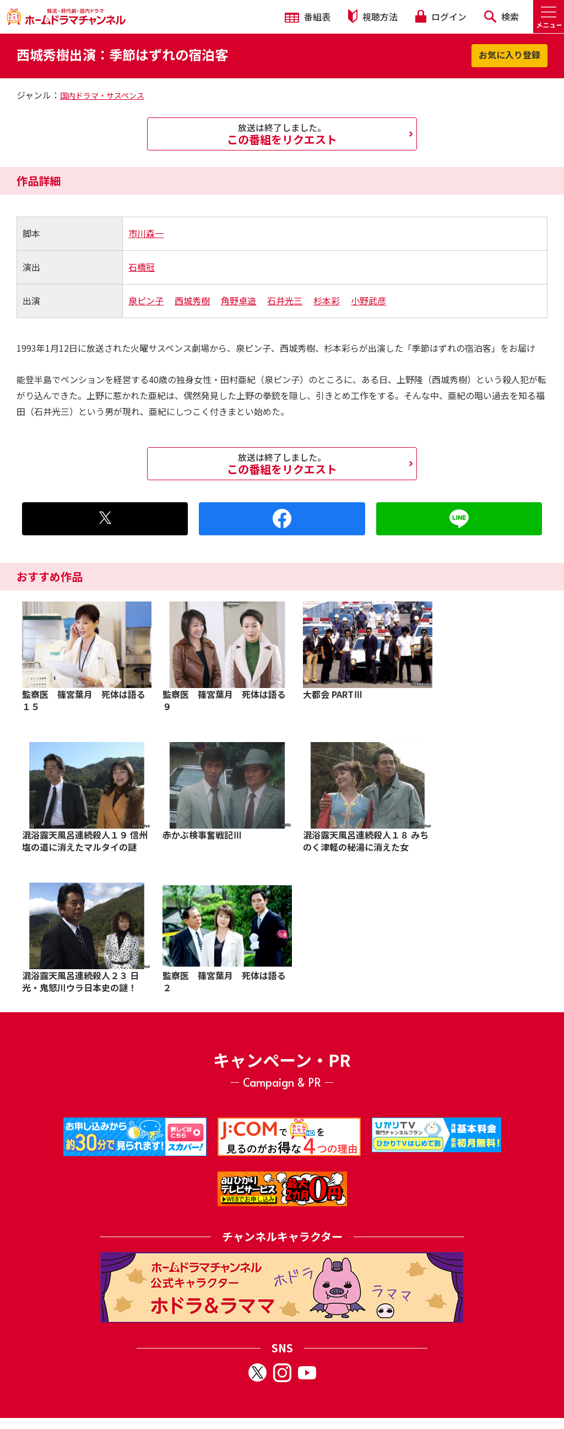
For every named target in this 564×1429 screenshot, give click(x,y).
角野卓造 (238, 300)
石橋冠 (141, 266)
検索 (501, 16)
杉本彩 (326, 300)
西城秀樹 (192, 300)
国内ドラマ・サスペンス (102, 95)
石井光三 (284, 300)
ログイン (440, 16)
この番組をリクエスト (282, 134)
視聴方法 (373, 16)
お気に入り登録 (509, 54)
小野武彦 (368, 300)
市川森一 (146, 233)
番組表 (307, 16)
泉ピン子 (146, 300)
